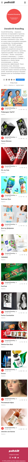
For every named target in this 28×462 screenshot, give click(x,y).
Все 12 (5, 85)
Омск (12, 82)
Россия (15, 82)
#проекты (3, 114)
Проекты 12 (11, 85)
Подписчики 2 (20, 85)
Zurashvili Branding (10, 108)
